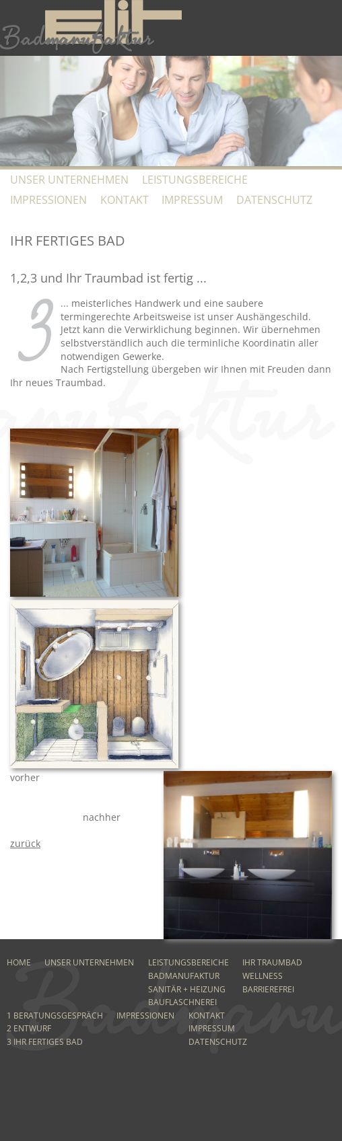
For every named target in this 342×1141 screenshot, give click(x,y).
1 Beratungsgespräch (55, 1015)
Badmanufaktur (183, 976)
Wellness (262, 976)
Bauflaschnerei (182, 1002)
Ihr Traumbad (272, 962)
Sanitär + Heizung (187, 989)
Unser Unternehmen (69, 179)
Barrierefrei (268, 989)
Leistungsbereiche (195, 179)
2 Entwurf (29, 1028)
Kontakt (124, 199)
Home (19, 962)
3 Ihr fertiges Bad (45, 1041)
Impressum (192, 199)
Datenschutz (274, 199)
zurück (25, 843)
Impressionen (48, 199)
